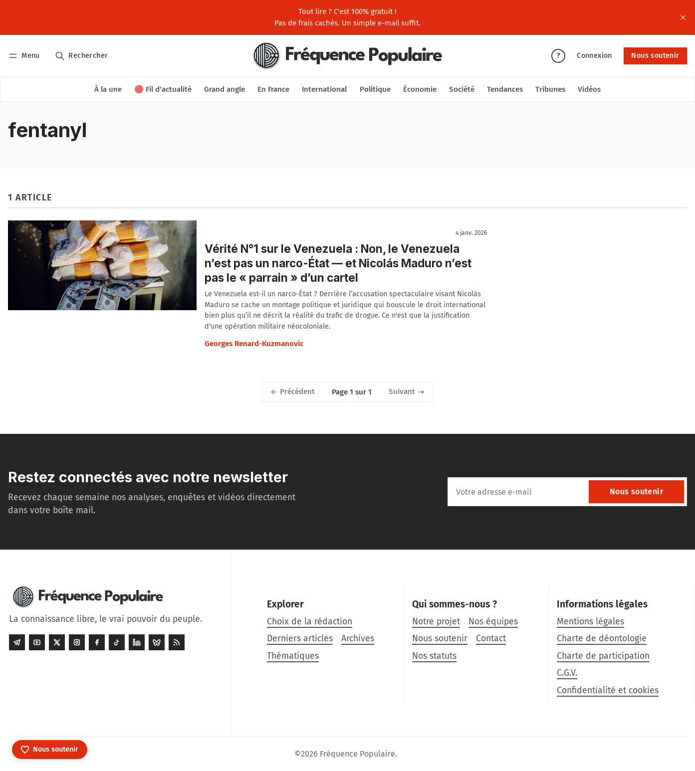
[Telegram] (17, 642)
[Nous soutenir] (49, 749)
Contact (491, 638)
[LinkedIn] (137, 642)
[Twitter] (57, 642)
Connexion (594, 55)
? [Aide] (558, 55)
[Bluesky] (157, 642)
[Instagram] (77, 642)
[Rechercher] (81, 55)
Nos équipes (493, 621)
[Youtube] (37, 642)
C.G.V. (567, 673)
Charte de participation (603, 656)
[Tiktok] (117, 642)
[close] (683, 17)
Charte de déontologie (602, 638)
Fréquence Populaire (357, 754)
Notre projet (436, 621)
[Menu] (25, 55)
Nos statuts (434, 656)
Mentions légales (590, 621)
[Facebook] (97, 642)
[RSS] (177, 642)
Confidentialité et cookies (608, 690)
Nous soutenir (655, 55)
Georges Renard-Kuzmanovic (254, 343)
